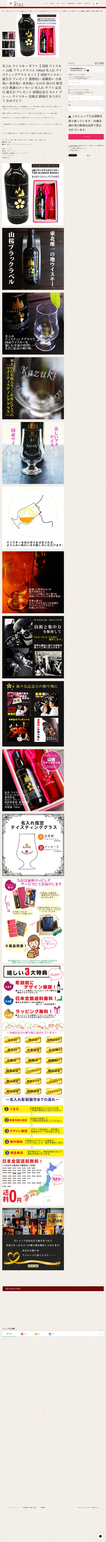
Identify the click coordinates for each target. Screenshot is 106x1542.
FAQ (58, 3)
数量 (69, 105)
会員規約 (43, 1530)
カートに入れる (86, 136)
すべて (9, 1356)
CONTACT (87, 3)
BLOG (63, 3)
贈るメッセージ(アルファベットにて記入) (79, 90)
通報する (88, 155)
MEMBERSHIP (71, 3)
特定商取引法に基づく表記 (29, 1530)
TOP (46, 3)
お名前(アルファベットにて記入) (77, 74)
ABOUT (52, 3)
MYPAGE (79, 3)
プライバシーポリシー (13, 1530)
